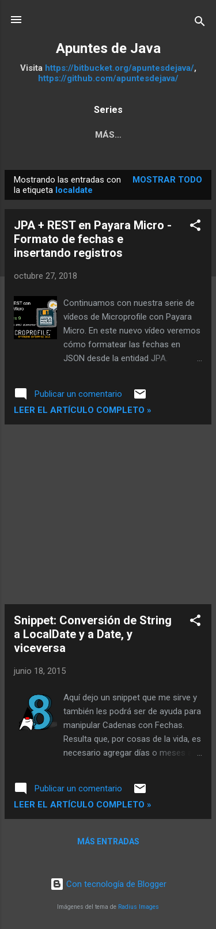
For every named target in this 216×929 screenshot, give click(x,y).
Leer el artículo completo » (82, 410)
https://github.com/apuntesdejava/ (108, 78)
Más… (108, 135)
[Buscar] (200, 23)
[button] (195, 227)
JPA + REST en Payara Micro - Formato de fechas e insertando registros (93, 239)
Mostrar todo (167, 180)
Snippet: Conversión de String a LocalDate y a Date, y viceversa (93, 634)
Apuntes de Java (108, 48)
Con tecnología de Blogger (108, 884)
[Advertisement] (108, 514)
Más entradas (108, 841)
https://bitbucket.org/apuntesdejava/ (119, 68)
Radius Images (138, 907)
